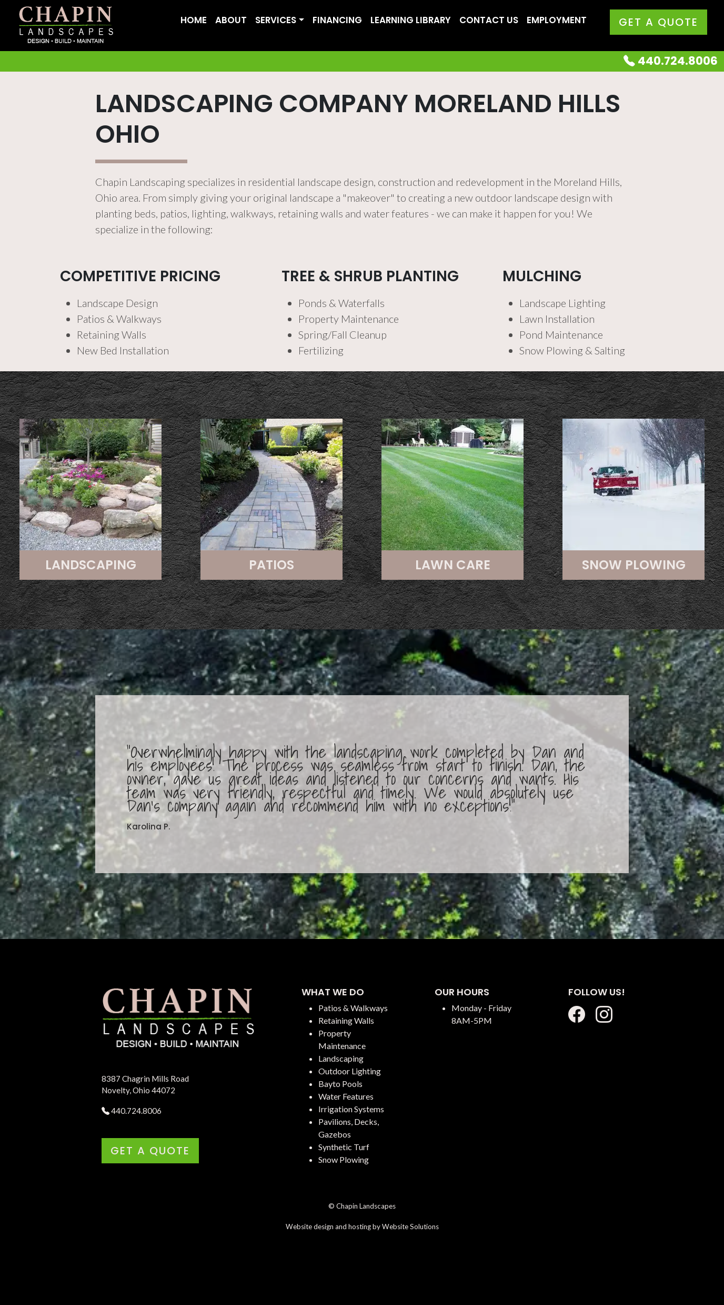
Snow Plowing (343, 1159)
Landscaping (341, 1058)
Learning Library (410, 20)
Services (275, 20)
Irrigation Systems (351, 1109)
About (231, 20)
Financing (337, 20)
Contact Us (488, 20)
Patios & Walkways (353, 1008)
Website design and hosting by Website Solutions (362, 1226)
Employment (557, 20)
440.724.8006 (671, 61)
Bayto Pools (340, 1084)
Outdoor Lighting (349, 1071)
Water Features (346, 1096)
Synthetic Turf (343, 1147)
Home (193, 20)
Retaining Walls (346, 1020)
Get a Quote (658, 22)
